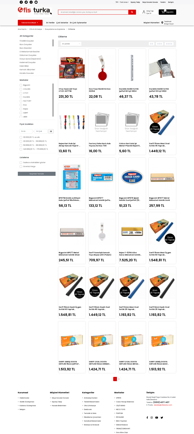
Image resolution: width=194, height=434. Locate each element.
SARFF (25, 113)
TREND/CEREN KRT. (123, 428)
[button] (167, 12)
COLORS (26, 89)
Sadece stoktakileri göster (34, 162)
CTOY (25, 93)
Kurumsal (23, 392)
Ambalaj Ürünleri (90, 398)
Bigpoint (26, 85)
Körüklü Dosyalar (27, 73)
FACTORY (27, 101)
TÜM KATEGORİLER (29, 23)
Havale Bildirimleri (59, 405)
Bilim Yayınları (121, 421)
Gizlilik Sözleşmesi (27, 402)
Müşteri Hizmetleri (151, 22)
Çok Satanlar (62, 22)
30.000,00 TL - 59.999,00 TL (35, 141)
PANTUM (119, 413)
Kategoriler (88, 392)
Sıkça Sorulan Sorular (150, 2)
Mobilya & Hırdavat (91, 425)
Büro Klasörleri (26, 48)
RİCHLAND (120, 417)
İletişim (171, 2)
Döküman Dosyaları (28, 55)
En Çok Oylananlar (78, 22)
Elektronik (88, 409)
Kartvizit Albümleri (27, 69)
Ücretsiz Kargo (29, 166)
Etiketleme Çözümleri (92, 417)
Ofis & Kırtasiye (90, 405)
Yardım (163, 2)
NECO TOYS (120, 409)
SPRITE (118, 398)
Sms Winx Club (122, 432)
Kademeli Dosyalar (28, 62)
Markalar (119, 392)
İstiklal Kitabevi (122, 425)
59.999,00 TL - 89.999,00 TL (35, 145)
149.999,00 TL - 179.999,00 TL (35, 149)
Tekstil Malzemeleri (91, 402)
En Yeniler (50, 22)
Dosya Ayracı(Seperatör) (30, 59)
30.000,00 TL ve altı (31, 137)
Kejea (25, 109)
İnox (25, 105)
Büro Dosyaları (26, 44)
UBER (25, 117)
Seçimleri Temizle (37, 174)
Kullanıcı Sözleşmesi (28, 405)
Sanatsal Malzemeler (92, 421)
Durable (26, 97)
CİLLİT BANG (120, 405)
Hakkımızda (24, 398)
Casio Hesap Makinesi (125, 402)
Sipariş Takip (135, 2)
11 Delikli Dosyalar (27, 41)
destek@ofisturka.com (163, 405)
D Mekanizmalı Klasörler (30, 51)
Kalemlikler (24, 66)
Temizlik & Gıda (90, 413)
